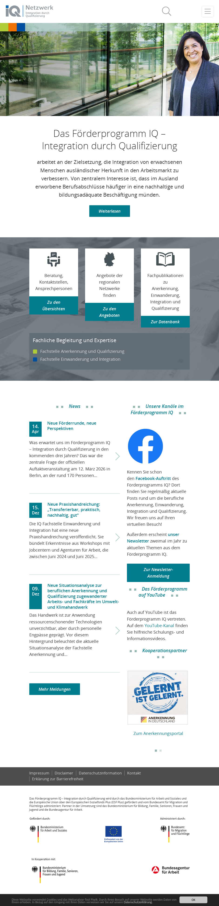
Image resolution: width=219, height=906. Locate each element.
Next (193, 704)
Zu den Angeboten (109, 312)
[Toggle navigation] (207, 11)
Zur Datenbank (165, 321)
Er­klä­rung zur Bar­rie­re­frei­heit (57, 778)
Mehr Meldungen (55, 689)
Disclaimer (64, 773)
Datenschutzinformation (100, 773)
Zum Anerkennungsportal (158, 733)
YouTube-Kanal (159, 625)
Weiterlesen (110, 211)
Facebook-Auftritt (153, 478)
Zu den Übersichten (53, 305)
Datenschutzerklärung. (138, 902)
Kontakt (134, 773)
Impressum (39, 773)
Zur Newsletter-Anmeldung (158, 573)
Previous (123, 704)
